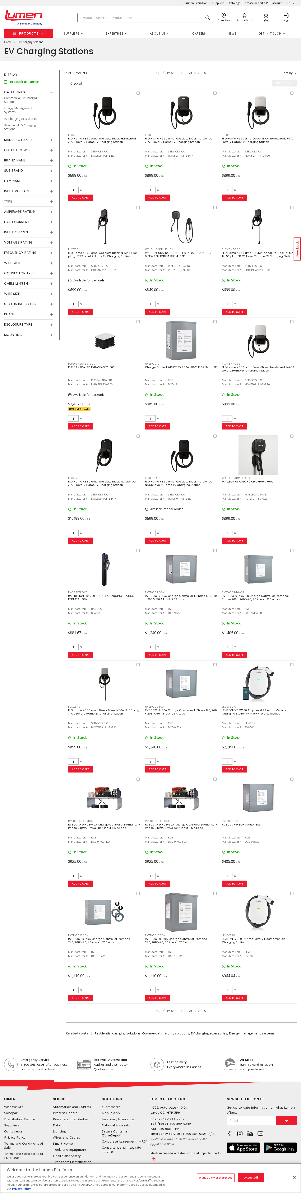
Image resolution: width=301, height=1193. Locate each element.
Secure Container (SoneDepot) (115, 1133)
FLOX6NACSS (231, 363)
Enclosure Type (18, 324)
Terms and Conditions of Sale (23, 1145)
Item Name (13, 181)
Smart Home (63, 1143)
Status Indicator (20, 304)
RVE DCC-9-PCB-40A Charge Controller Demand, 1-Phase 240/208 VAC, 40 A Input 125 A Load (104, 826)
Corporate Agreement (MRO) (124, 1141)
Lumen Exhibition (196, 3)
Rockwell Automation (110, 1060)
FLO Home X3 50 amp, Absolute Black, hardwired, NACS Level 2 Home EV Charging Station (179, 483)
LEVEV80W (229, 706)
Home (8, 42)
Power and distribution (71, 1119)
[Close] (294, 1177)
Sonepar (11, 1113)
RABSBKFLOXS (77, 592)
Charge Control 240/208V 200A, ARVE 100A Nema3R (181, 367)
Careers (199, 33)
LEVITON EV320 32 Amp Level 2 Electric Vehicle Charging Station (254, 940)
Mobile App (111, 1113)
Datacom (59, 1125)
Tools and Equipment (69, 1150)
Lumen (10, 1099)
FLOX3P (73, 249)
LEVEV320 (228, 935)
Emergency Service (35, 1060)
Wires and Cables (66, 1137)
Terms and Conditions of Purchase (23, 1156)
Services (61, 1099)
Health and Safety (67, 1156)
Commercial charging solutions (165, 1033)
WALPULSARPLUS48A (236, 478)
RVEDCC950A (154, 592)
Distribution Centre (19, 1119)
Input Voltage (17, 191)
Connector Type (19, 273)
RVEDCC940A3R (233, 592)
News (232, 33)
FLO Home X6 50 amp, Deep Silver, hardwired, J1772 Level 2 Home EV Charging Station (257, 140)
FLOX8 (72, 478)
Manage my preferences (215, 1177)
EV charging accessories (209, 1033)
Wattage (12, 263)
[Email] (251, 1120)
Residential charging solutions (117, 1033)
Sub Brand (13, 170)
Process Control (65, 1113)
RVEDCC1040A (78, 935)
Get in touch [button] (270, 33)
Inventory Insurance (118, 1119)
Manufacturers (18, 140)
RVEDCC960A (154, 706)
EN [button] (289, 3)
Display (11, 74)
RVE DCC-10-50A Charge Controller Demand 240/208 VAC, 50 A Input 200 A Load (176, 940)
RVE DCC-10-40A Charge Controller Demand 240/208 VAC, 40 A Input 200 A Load (99, 940)
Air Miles (246, 1060)
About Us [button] (158, 33)
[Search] (145, 17)
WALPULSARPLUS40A (159, 249)
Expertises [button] (115, 33)
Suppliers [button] (71, 33)
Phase (9, 314)
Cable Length (16, 283)
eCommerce (111, 1107)
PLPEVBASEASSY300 (81, 363)
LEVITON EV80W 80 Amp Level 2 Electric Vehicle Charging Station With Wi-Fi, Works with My (254, 711)
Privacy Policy (15, 1137)
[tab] (28, 74)
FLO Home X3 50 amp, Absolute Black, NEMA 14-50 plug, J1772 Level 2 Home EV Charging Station (102, 254)
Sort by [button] (287, 73)
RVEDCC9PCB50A (157, 821)
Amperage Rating (19, 211)
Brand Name (15, 160)
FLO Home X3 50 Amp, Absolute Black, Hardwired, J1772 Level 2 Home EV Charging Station (102, 140)
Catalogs (234, 3)
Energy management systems (251, 1033)
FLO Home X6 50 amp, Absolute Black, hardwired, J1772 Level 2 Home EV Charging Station (179, 140)
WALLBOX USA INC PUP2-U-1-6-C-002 (247, 481)
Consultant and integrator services (122, 1149)
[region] (150, 1178)
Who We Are (14, 1107)
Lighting (59, 1131)
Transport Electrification (72, 1162)
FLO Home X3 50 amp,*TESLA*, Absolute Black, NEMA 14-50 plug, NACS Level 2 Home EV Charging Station (257, 254)
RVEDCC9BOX (231, 821)
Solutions (112, 1099)
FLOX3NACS (153, 478)
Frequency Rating (20, 252)
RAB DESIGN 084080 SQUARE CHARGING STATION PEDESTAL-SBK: (101, 597)
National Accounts (116, 1125)
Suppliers (218, 3)
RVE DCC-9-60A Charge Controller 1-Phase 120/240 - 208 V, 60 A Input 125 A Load (181, 711)
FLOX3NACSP (231, 249)
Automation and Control (72, 1107)
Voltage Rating (18, 242)
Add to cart (81, 197)
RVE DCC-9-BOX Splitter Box (241, 824)
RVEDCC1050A (155, 935)
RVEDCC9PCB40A (80, 821)
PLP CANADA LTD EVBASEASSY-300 (91, 367)
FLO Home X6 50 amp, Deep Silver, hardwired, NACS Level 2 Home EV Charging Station (258, 368)
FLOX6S (227, 135)
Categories (14, 92)
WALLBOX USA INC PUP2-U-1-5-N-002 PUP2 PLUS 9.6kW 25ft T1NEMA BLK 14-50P (178, 254)
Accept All (251, 1177)
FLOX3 (72, 135)
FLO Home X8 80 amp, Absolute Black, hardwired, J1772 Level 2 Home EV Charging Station (102, 483)
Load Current (16, 222)
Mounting (13, 335)
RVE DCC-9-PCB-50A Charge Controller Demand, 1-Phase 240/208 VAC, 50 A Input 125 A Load (181, 826)
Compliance (13, 1131)
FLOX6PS (74, 706)
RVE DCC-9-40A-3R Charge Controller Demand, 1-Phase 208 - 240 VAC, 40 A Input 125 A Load (257, 597)
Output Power (17, 150)
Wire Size (12, 293)
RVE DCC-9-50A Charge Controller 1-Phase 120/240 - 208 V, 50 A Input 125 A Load (181, 597)
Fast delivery (177, 1062)
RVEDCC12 (152, 363)
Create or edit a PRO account (264, 3)
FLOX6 (149, 135)
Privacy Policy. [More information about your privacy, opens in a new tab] (22, 1188)
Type (8, 201)
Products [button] (29, 33)
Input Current (17, 232)
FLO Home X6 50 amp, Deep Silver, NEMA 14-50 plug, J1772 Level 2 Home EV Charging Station (104, 711)
